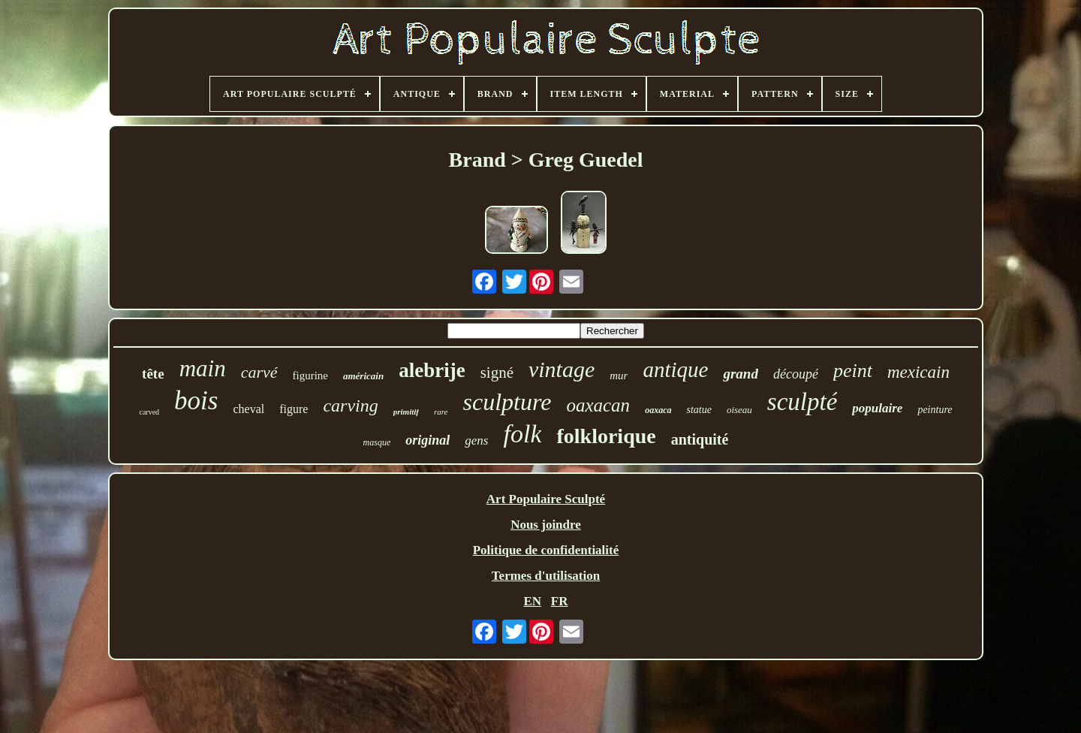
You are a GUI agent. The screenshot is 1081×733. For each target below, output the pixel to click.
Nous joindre (545, 524)
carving (350, 405)
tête (153, 374)
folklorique (605, 436)
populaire (877, 408)
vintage (561, 369)
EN (532, 601)
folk (522, 434)
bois (196, 400)
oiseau (739, 409)
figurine (310, 376)
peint (852, 371)
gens (476, 440)
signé (496, 372)
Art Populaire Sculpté (545, 499)
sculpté (802, 401)
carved (149, 412)
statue (698, 409)
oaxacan (598, 405)
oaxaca (658, 410)
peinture (934, 409)
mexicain (918, 372)
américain (363, 376)
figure (293, 409)
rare (441, 411)
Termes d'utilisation (546, 576)
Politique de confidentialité (546, 550)
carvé (259, 372)
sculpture (507, 401)
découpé (795, 374)
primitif (406, 411)
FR (559, 601)
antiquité (700, 439)
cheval (248, 409)
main (202, 368)
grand (740, 374)
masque (377, 442)
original (427, 440)
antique (675, 369)
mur (619, 376)
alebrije (432, 370)
